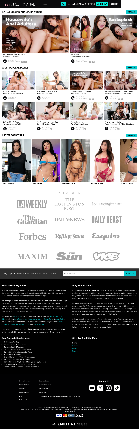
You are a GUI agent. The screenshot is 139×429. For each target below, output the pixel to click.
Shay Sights (7, 56)
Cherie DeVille (38, 324)
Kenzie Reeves (83, 124)
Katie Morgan (116, 93)
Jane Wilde (17, 124)
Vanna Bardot (76, 56)
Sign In (114, 4)
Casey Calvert (41, 124)
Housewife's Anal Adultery (14, 54)
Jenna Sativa (59, 319)
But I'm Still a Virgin (11, 122)
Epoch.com (31, 409)
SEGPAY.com (92, 409)
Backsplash (75, 54)
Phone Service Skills (113, 122)
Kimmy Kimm (27, 319)
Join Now (102, 4)
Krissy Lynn (130, 124)
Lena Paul (17, 319)
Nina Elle (108, 93)
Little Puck (16, 56)
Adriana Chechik (9, 93)
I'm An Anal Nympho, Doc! (47, 122)
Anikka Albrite (24, 324)
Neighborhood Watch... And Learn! (119, 91)
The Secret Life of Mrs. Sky (48, 91)
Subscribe (130, 273)
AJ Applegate (13, 324)
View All (131, 12)
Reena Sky (40, 93)
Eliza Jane (48, 93)
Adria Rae (74, 124)
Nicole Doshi (86, 56)
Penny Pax (19, 93)
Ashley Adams (8, 124)
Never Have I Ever (78, 122)
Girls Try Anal (12, 60)
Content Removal (69, 411)
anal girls (17, 316)
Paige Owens (126, 93)
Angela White (120, 124)
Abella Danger (110, 124)
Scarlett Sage (127, 183)
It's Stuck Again (9, 91)
